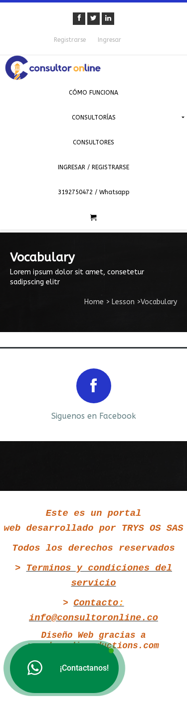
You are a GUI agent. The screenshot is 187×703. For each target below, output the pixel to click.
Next (171, 393)
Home (94, 302)
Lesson (123, 302)
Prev (16, 393)
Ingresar (109, 39)
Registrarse (70, 39)
